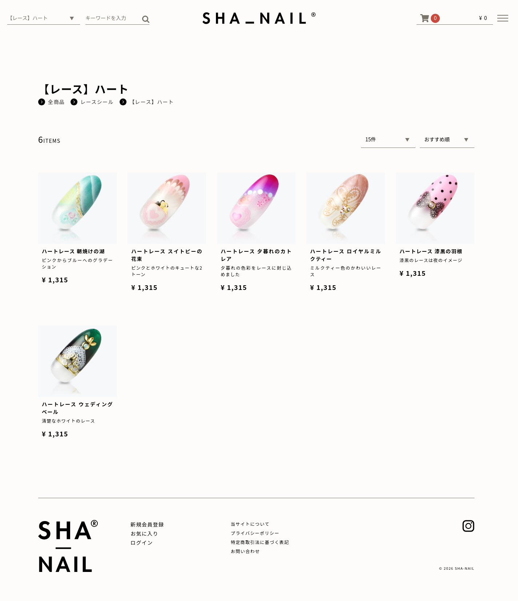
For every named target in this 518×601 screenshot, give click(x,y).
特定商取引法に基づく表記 (260, 542)
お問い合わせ (245, 551)
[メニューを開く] (503, 18)
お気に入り (144, 533)
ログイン (141, 542)
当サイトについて (250, 524)
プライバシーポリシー (255, 533)
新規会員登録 (147, 524)
